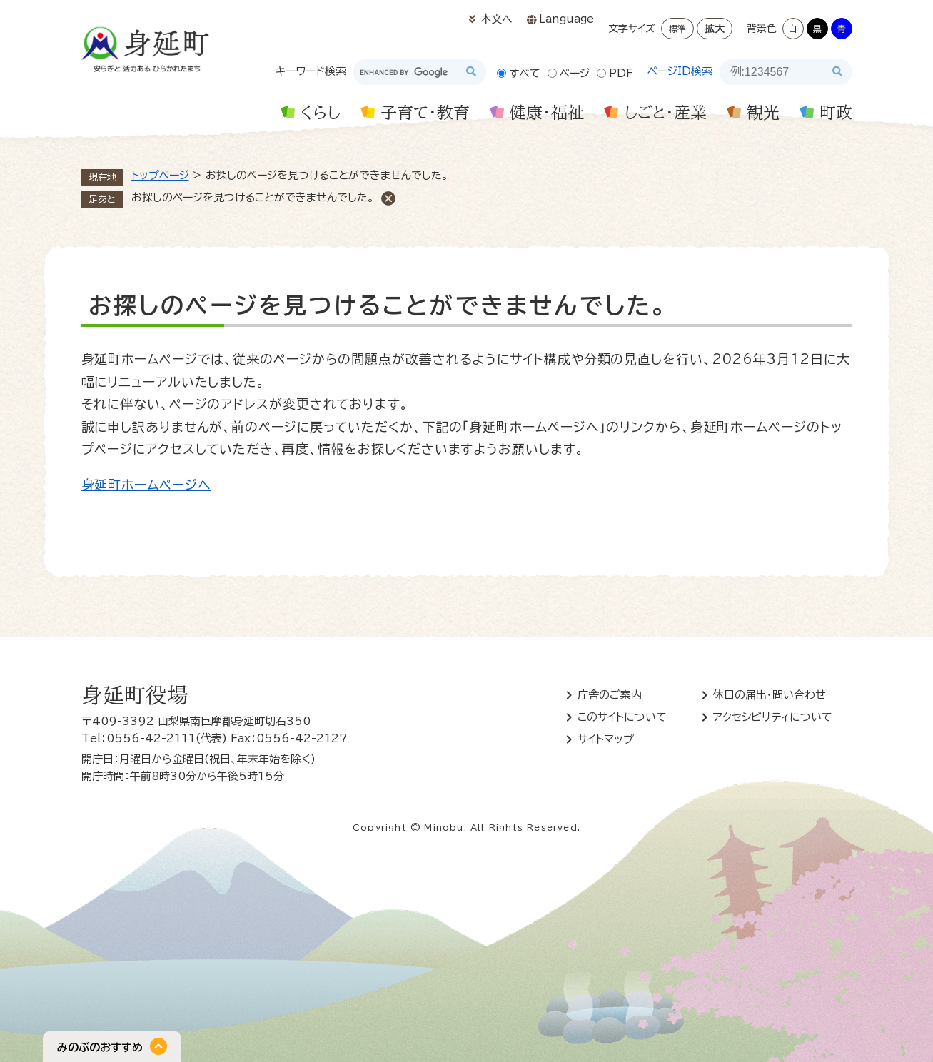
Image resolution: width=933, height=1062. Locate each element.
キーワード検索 (311, 71)
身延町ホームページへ (146, 484)
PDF (621, 73)
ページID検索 (679, 71)
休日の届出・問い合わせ (769, 694)
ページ (575, 73)
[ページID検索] (773, 72)
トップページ (160, 175)
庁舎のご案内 (610, 694)
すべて (524, 73)
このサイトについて (622, 717)
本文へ (496, 19)
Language (566, 19)
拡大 (715, 29)
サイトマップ (606, 739)
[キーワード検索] (406, 72)
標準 (677, 28)
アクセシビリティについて (772, 717)
